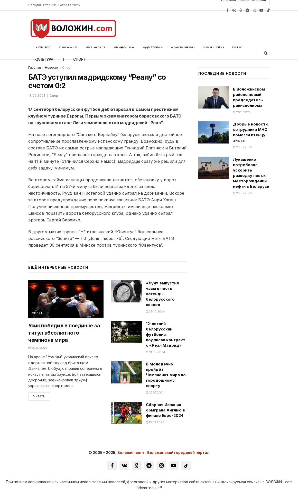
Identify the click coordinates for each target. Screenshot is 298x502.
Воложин (95, 46)
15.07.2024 (155, 422)
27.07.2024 (155, 392)
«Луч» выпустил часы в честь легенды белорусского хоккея (162, 294)
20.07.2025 (38, 347)
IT (63, 59)
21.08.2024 (155, 352)
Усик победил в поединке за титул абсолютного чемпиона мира (64, 332)
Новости (68, 46)
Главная (42, 46)
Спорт (79, 59)
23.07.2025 (242, 147)
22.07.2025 (242, 193)
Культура (43, 59)
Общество (123, 46)
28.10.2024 (155, 311)
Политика (213, 46)
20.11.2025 (242, 112)
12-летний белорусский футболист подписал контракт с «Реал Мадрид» (165, 334)
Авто (237, 46)
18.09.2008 (36, 95)
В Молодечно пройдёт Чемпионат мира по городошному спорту (166, 375)
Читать (39, 396)
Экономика (182, 46)
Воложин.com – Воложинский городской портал (163, 452)
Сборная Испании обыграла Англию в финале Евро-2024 (165, 410)
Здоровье (153, 46)
